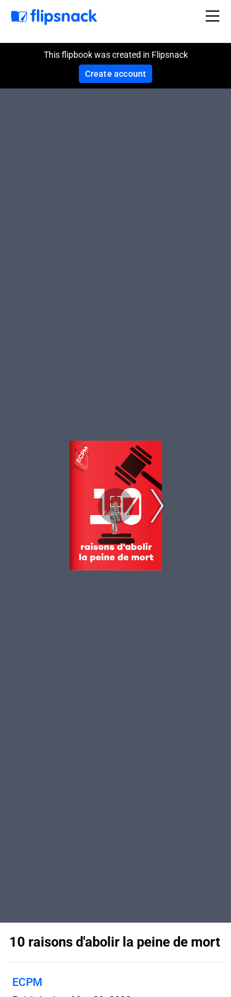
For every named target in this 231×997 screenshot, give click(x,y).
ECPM (27, 981)
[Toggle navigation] (214, 16)
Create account (116, 74)
